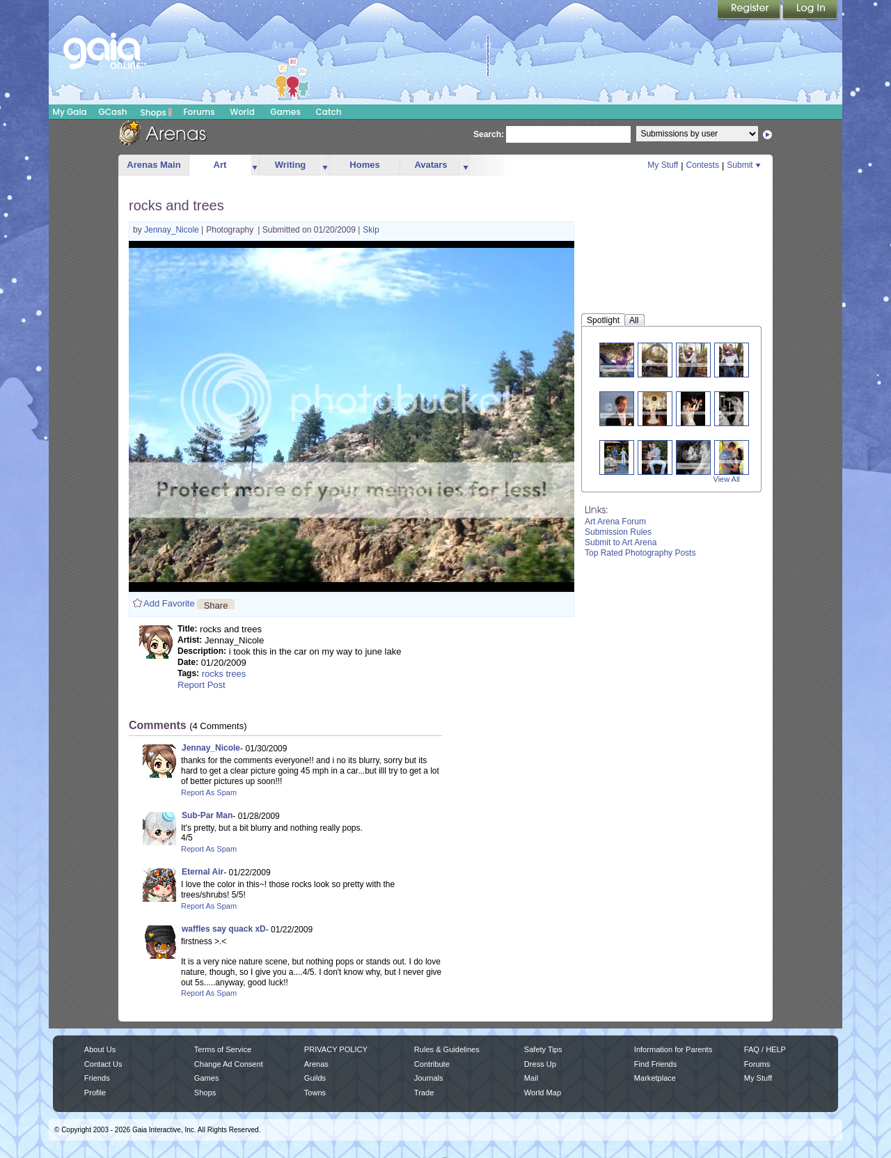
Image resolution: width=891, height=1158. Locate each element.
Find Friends (655, 1064)
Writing (290, 164)
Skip (371, 230)
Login (810, 10)
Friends (97, 1078)
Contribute (432, 1064)
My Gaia (69, 112)
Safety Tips (543, 1049)
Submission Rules (618, 532)
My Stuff (662, 165)
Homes (364, 164)
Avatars (430, 164)
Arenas (316, 1064)
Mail (531, 1078)
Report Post (202, 685)
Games (285, 112)
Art (220, 164)
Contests (702, 165)
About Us (100, 1049)
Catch (329, 112)
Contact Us (103, 1064)
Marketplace (655, 1078)
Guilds (315, 1078)
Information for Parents (673, 1049)
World (242, 112)
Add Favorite (169, 603)
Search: (488, 134)
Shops (156, 112)
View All (726, 479)
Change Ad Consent (228, 1064)
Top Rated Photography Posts (640, 553)
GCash (113, 112)
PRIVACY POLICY (336, 1049)
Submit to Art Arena (620, 542)
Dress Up (540, 1064)
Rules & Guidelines (447, 1049)
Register (749, 10)
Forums (198, 112)
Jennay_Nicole (172, 230)
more (255, 165)
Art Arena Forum (615, 521)
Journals (428, 1078)
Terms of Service (222, 1049)
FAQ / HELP (765, 1049)
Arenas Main (153, 164)
